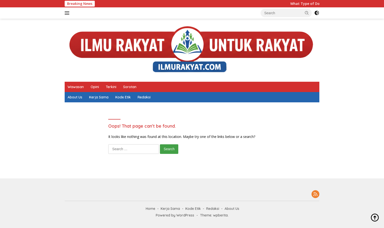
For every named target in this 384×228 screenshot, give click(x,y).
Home (150, 208)
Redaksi (144, 97)
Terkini (111, 87)
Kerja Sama (98, 97)
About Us (75, 97)
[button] (307, 13)
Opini (95, 87)
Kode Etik (123, 97)
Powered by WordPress (175, 215)
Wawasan (76, 87)
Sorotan (129, 87)
